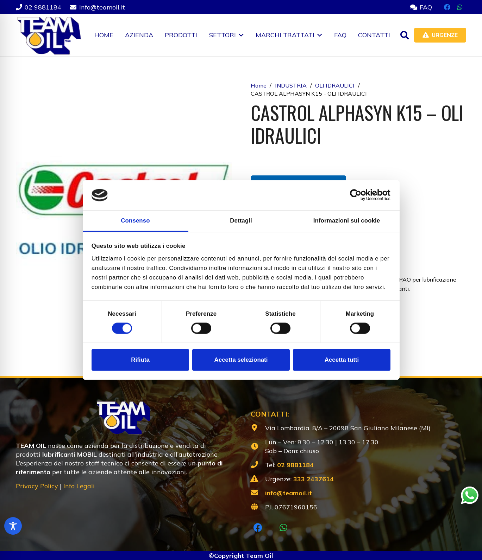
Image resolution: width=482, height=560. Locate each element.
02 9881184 (295, 465)
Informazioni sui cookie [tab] (346, 220)
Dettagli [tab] (241, 220)
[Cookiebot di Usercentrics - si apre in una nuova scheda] (359, 195)
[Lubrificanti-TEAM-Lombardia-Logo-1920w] (49, 35)
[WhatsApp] (459, 7)
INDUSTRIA (291, 85)
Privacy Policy (37, 486)
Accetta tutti (342, 359)
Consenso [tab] (135, 220)
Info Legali (79, 486)
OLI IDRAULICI (335, 85)
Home (259, 85)
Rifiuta (140, 359)
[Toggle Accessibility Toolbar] (13, 525)
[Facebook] (447, 7)
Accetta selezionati (241, 359)
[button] (240, 35)
